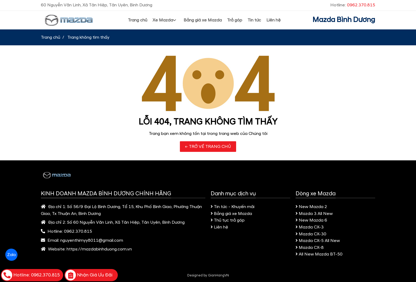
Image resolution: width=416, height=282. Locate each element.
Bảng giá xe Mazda (231, 213)
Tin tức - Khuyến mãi (232, 206)
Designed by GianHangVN (208, 275)
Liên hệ (219, 227)
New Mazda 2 (311, 206)
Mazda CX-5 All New (318, 240)
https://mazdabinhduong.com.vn (99, 249)
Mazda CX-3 (310, 227)
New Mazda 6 (311, 220)
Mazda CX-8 (310, 247)
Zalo (11, 254)
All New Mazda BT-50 (319, 254)
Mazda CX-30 (311, 234)
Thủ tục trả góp (228, 220)
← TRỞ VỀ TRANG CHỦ (208, 146)
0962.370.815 (78, 231)
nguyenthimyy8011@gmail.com (91, 240)
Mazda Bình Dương (344, 19)
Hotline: (352, 5)
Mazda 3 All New (314, 213)
